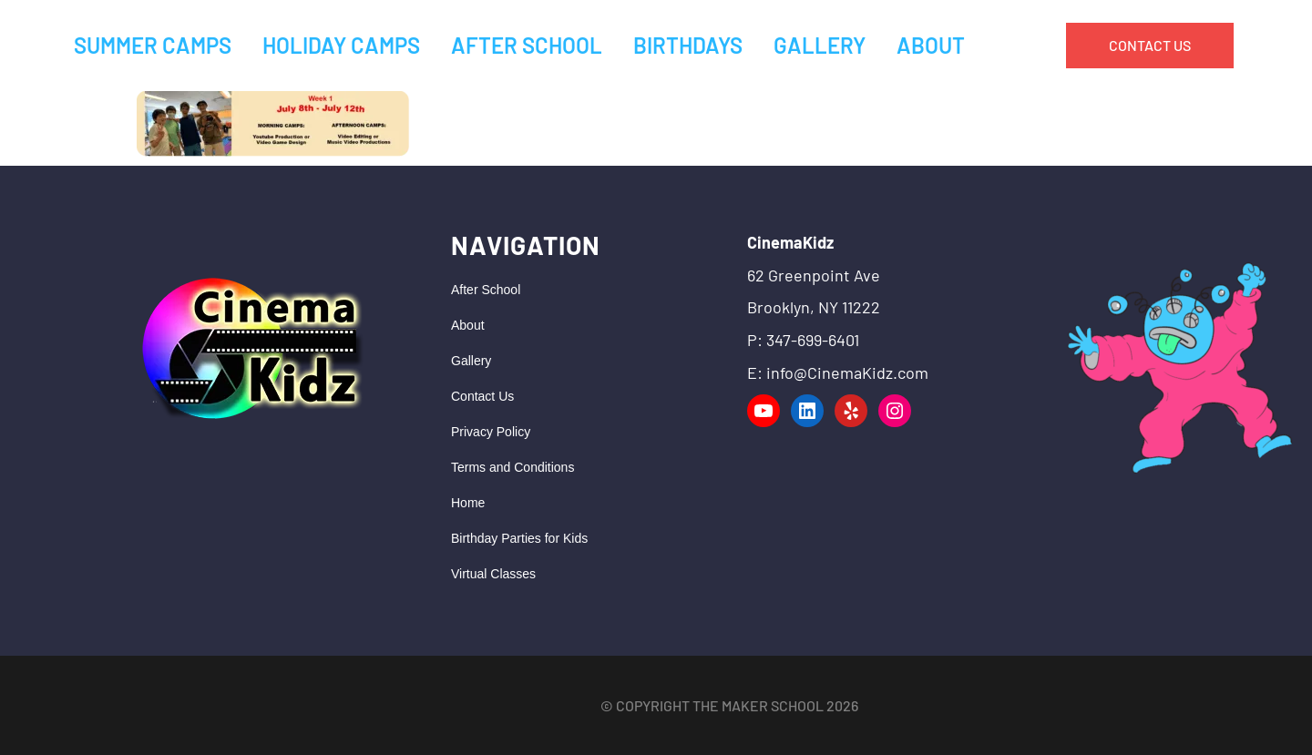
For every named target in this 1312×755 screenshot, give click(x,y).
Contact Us (482, 396)
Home (468, 502)
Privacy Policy (490, 431)
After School (485, 289)
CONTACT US (1150, 45)
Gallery (471, 360)
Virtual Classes (493, 573)
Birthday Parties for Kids (519, 538)
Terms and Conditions (512, 467)
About (468, 325)
